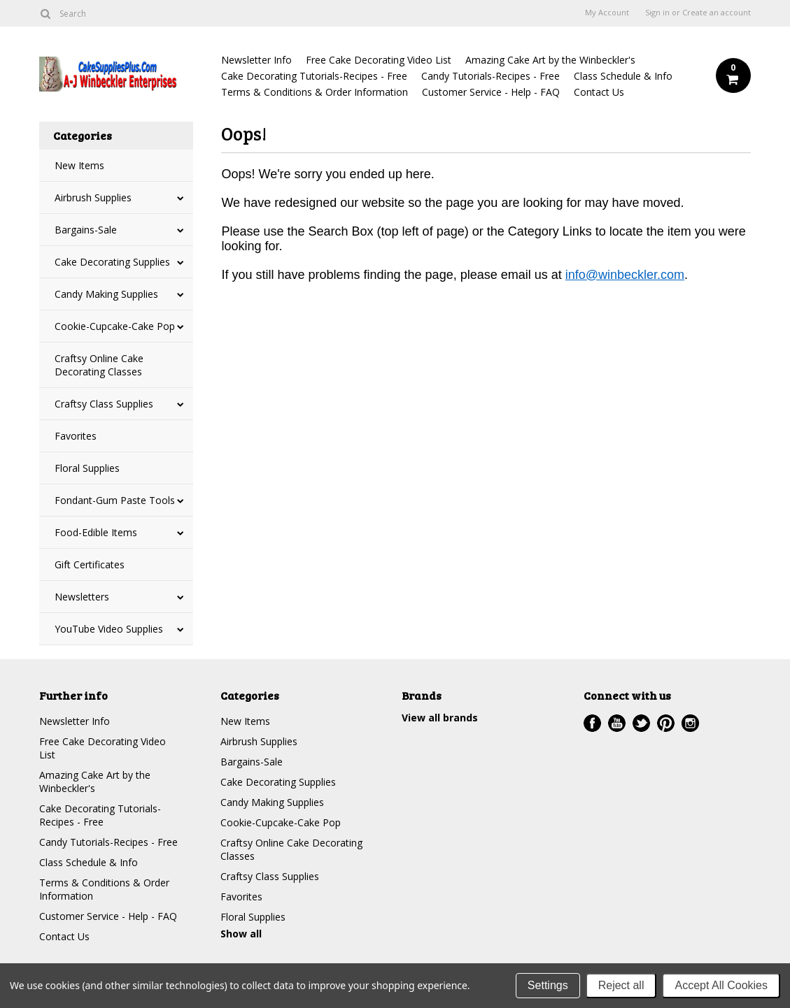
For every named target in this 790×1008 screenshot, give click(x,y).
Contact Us (599, 92)
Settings (548, 985)
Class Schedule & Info (623, 75)
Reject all (621, 985)
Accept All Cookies (721, 985)
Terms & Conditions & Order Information (314, 92)
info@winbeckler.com (624, 275)
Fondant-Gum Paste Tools (115, 500)
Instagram (690, 723)
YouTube (617, 723)
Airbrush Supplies (93, 197)
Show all (241, 933)
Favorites (76, 435)
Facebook (592, 723)
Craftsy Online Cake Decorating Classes (99, 365)
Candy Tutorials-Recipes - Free (490, 75)
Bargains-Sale (86, 229)
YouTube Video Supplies (109, 628)
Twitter (641, 723)
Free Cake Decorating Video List (378, 59)
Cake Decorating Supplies (112, 261)
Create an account (716, 12)
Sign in (657, 12)
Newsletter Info (256, 59)
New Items (79, 165)
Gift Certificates (90, 564)
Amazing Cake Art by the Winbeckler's (550, 59)
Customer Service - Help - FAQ (491, 92)
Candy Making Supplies (106, 294)
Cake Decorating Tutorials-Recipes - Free (314, 75)
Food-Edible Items (96, 532)
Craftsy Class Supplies (104, 403)
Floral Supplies (87, 468)
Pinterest (666, 723)
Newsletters (82, 596)
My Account (607, 12)
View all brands (440, 717)
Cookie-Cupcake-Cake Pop (115, 326)
